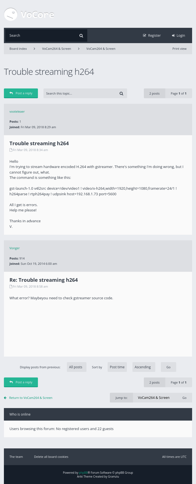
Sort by (123, 367)
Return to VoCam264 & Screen (30, 398)
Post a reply (20, 93)
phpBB (83, 473)
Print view (180, 48)
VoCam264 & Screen (56, 48)
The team (16, 457)
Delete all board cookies (51, 457)
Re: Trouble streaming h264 (43, 279)
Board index (18, 48)
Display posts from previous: (53, 367)
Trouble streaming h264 (49, 71)
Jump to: (121, 398)
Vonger (14, 248)
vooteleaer (17, 111)
